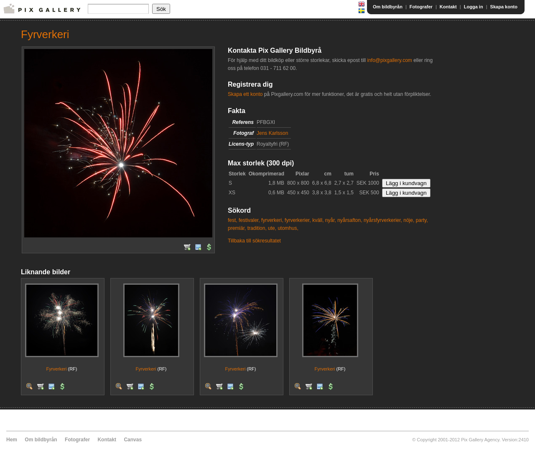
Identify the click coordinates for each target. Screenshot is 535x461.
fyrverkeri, (272, 220)
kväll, (318, 220)
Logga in (473, 6)
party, (422, 220)
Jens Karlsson (272, 133)
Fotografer (421, 6)
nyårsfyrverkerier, (383, 220)
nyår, (330, 220)
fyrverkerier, (298, 220)
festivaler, (249, 220)
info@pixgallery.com (389, 60)
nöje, (408, 220)
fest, (232, 220)
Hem (11, 440)
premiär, (237, 228)
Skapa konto (503, 6)
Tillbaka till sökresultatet (254, 241)
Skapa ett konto (245, 94)
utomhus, (288, 228)
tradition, (257, 228)
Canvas (133, 440)
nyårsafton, (349, 220)
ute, (272, 228)
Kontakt (448, 6)
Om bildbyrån (388, 6)
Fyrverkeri (56, 368)
